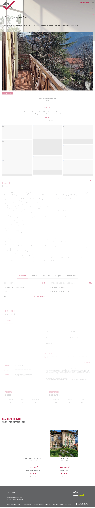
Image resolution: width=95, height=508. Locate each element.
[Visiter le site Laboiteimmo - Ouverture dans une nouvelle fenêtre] (81, 505)
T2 (29, 25)
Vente (8, 25)
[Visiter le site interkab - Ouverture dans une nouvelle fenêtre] (78, 497)
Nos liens (58, 505)
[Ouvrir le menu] (92, 2)
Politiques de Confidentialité (64, 379)
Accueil (4, 25)
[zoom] (17, 126)
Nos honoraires (35, 505)
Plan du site (41, 505)
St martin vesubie (15, 25)
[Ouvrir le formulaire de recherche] (84, 2)
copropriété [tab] (71, 276)
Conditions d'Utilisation (76, 379)
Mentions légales (48, 505)
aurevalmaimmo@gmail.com (23, 369)
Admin (54, 505)
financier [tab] (46, 276)
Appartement (24, 25)
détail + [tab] (34, 276)
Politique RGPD (64, 505)
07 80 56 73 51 (19, 365)
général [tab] (22, 276)
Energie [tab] (57, 276)
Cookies (69, 505)
